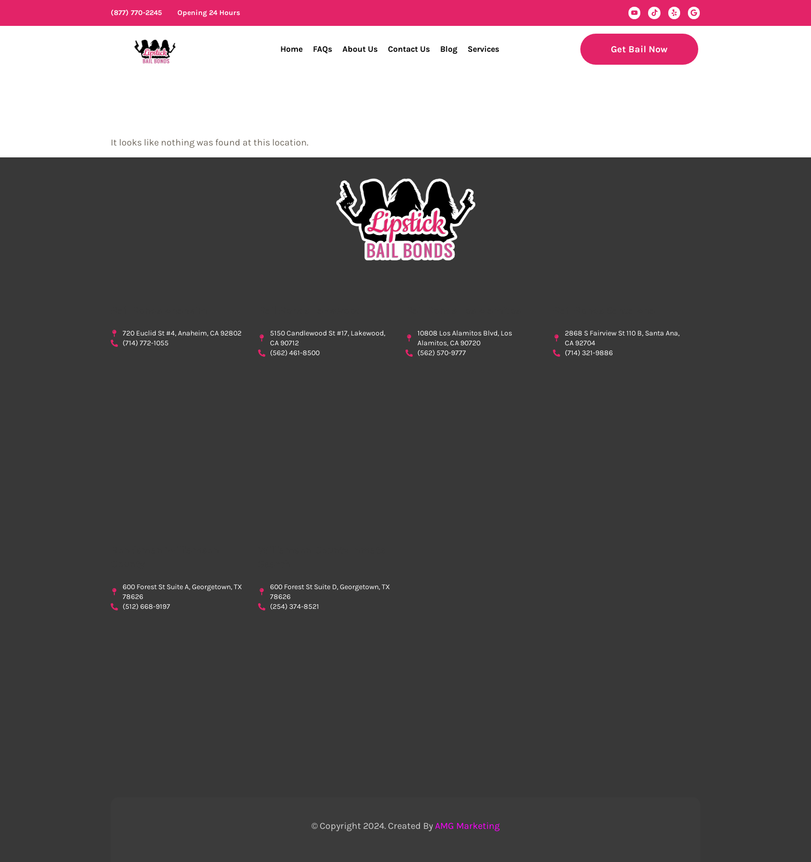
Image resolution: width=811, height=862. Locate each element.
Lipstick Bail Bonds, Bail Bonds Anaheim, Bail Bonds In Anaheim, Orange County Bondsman (177, 423)
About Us (360, 49)
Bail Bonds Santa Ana (604, 310)
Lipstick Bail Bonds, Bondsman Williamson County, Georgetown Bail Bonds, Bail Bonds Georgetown (177, 686)
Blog (448, 49)
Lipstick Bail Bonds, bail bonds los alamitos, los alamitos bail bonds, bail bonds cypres (471, 433)
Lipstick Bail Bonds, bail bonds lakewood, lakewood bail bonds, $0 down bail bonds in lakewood (324, 433)
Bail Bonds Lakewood (310, 310)
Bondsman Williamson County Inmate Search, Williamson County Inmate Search (324, 686)
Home (291, 49)
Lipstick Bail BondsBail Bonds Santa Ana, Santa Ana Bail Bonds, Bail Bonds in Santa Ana (619, 433)
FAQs (322, 49)
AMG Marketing (467, 825)
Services (483, 49)
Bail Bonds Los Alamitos (463, 310)
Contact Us (409, 49)
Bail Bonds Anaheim (159, 310)
